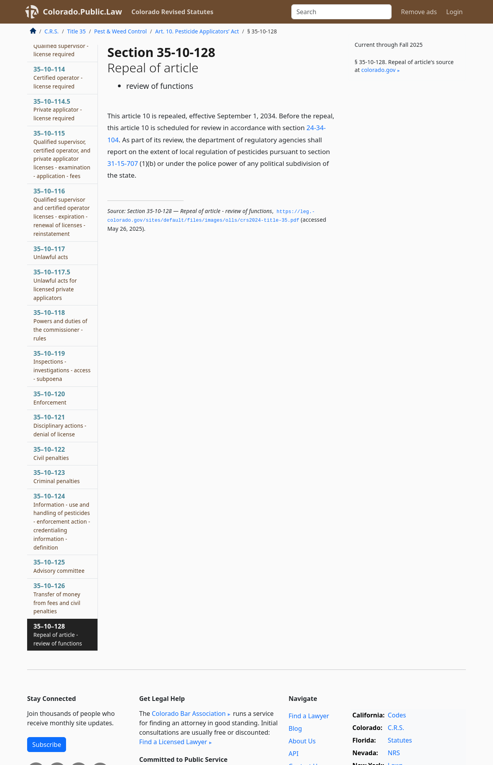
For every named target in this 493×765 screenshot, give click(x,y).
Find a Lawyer (309, 716)
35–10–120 (49, 398)
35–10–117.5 (55, 284)
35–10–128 (57, 634)
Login (454, 11)
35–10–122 (51, 453)
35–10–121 (59, 425)
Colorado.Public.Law (82, 11)
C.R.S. (51, 31)
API (293, 753)
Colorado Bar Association (189, 713)
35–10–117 (50, 253)
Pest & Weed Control (120, 31)
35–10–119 (61, 365)
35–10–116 (61, 212)
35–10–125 (59, 566)
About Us (302, 741)
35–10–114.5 (57, 109)
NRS (394, 752)
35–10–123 (56, 476)
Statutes (400, 740)
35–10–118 (60, 325)
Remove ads (419, 11)
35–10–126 (56, 598)
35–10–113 (60, 45)
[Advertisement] (407, 210)
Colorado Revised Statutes (172, 11)
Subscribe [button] (46, 744)
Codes (397, 715)
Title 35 (76, 31)
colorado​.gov (378, 70)
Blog (295, 728)
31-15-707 (122, 163)
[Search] (341, 11)
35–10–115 (61, 154)
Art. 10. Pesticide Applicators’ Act (197, 31)
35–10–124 (61, 521)
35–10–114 (58, 77)
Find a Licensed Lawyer (173, 741)
